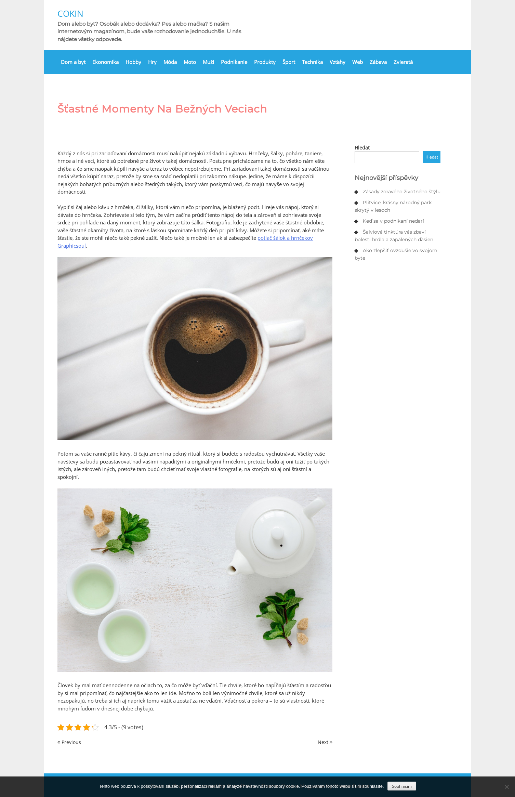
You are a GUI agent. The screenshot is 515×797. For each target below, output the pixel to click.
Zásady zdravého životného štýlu (401, 191)
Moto (190, 61)
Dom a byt (73, 61)
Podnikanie (234, 61)
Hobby (133, 61)
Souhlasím (402, 786)
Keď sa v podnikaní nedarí (393, 221)
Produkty (265, 61)
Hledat (362, 147)
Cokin (70, 13)
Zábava (378, 61)
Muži (208, 61)
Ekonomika (105, 61)
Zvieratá (403, 61)
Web (357, 61)
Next (325, 742)
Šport (288, 61)
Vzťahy (337, 61)
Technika (312, 61)
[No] (506, 786)
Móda (170, 61)
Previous (69, 742)
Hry (152, 61)
